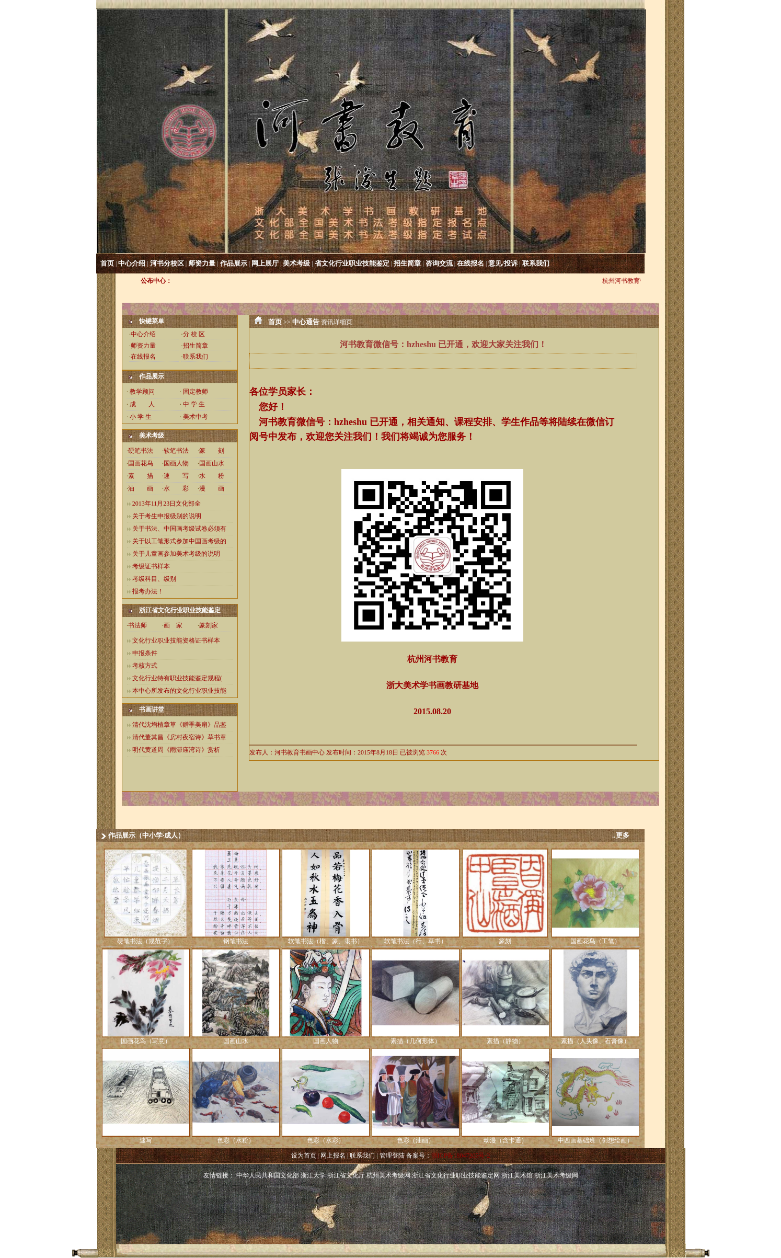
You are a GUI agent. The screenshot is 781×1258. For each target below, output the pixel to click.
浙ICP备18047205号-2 (460, 1155)
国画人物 (176, 463)
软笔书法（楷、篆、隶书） (325, 941)
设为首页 (303, 1155)
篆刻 (505, 941)
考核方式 (144, 665)
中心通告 (305, 322)
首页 (107, 263)
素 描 (140, 475)
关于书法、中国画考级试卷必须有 (179, 528)
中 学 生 (194, 404)
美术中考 (195, 416)
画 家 (173, 625)
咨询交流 (439, 263)
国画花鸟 (140, 463)
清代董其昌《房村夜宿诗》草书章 (179, 737)
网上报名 (333, 1155)
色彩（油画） (415, 1140)
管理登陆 (392, 1155)
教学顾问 (142, 391)
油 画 (140, 488)
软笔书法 (176, 450)
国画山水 (211, 463)
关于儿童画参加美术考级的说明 (176, 553)
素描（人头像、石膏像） (595, 1041)
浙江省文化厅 (346, 1175)
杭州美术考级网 (388, 1175)
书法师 (137, 625)
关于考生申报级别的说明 (166, 516)
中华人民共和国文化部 (267, 1175)
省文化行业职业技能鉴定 (352, 263)
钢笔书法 (235, 941)
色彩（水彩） (325, 1140)
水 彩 (176, 488)
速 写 (176, 475)
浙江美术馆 (517, 1175)
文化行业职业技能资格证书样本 (176, 640)
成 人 (142, 404)
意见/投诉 (503, 263)
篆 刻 (211, 450)
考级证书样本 (151, 566)
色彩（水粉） (236, 1140)
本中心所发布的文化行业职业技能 (179, 690)
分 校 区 (194, 334)
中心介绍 (131, 263)
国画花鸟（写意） (146, 1041)
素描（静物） (505, 1041)
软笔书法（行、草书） (415, 941)
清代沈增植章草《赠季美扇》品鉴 (179, 724)
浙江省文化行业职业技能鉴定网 (456, 1175)
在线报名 (470, 263)
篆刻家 (208, 625)
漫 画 (211, 488)
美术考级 (296, 263)
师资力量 (201, 263)
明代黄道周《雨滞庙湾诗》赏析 (176, 749)
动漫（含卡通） (505, 1140)
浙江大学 (313, 1175)
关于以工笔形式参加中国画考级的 (179, 541)
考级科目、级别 (154, 578)
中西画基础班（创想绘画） (595, 1140)
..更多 (620, 835)
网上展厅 (265, 263)
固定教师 (195, 391)
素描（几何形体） (415, 1041)
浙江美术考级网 (556, 1175)
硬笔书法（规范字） (145, 941)
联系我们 (535, 263)
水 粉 (211, 475)
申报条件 (144, 653)
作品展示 (233, 263)
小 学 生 (141, 416)
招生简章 (407, 263)
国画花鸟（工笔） (595, 941)
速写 (146, 1140)
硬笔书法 (140, 450)
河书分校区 (167, 263)
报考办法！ (148, 591)
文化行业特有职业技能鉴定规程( (177, 678)
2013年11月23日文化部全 (166, 503)
